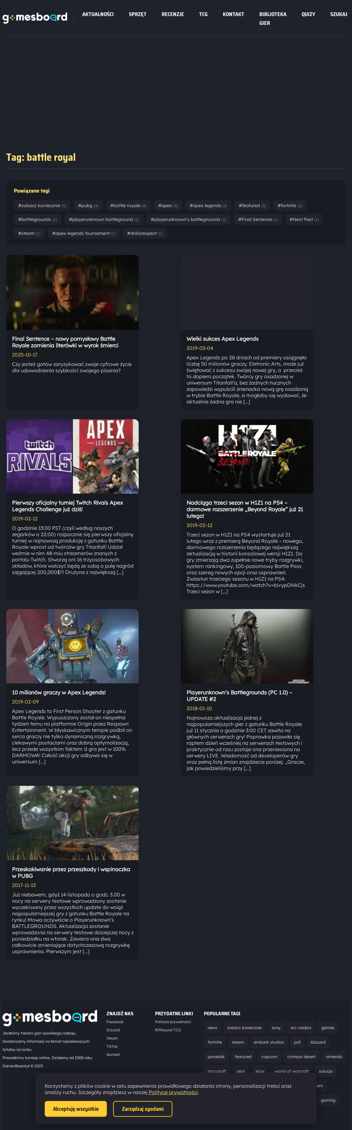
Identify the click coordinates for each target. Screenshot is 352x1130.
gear (240, 1071)
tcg (203, 14)
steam (238, 1042)
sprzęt (138, 14)
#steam (29, 233)
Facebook (115, 1021)
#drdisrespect (144, 233)
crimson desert (301, 1056)
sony (276, 1027)
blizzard (318, 1042)
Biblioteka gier (272, 18)
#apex (168, 205)
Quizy (308, 14)
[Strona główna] (35, 22)
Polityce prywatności (173, 1092)
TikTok (112, 1046)
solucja (325, 1071)
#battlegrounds (37, 219)
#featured (252, 205)
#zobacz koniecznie (42, 205)
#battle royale (128, 205)
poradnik (216, 1056)
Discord (113, 1030)
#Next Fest (304, 219)
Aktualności (98, 14)
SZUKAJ (338, 14)
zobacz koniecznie (244, 1027)
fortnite (215, 1042)
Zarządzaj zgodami (143, 1109)
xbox (260, 1071)
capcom (269, 1056)
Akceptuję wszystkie (76, 1109)
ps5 (297, 1042)
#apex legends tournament (83, 233)
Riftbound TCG (168, 1030)
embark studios (269, 1042)
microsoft (217, 1071)
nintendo (334, 1056)
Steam (112, 1038)
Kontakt (233, 14)
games (327, 1027)
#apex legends (208, 205)
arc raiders (301, 1027)
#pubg (88, 205)
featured (243, 1056)
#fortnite (290, 205)
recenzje (173, 14)
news (212, 1027)
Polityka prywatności (173, 1021)
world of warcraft (292, 1071)
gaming (328, 1100)
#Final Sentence (258, 219)
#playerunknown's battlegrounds (188, 219)
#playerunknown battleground (104, 219)
